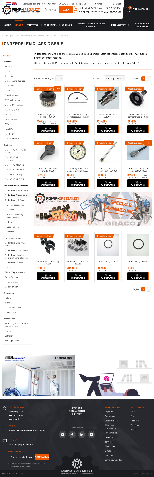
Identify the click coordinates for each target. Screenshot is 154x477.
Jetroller (9, 335)
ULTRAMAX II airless (14, 105)
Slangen (10, 209)
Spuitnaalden (13, 226)
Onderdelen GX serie (14, 262)
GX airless (9, 90)
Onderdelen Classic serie (16, 195)
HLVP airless (11, 85)
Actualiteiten (77, 411)
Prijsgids (109, 411)
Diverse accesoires (15, 205)
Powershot (10, 66)
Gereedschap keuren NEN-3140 (91, 25)
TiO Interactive (146, 474)
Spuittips (8, 145)
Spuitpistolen (11, 312)
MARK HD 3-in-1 (12, 109)
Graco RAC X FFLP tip (15, 179)
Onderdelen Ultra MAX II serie (15, 244)
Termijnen (109, 441)
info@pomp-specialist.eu (88, 11)
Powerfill (9, 114)
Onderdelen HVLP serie (15, 200)
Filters (9, 222)
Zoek (66, 9)
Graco (19, 24)
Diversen (9, 267)
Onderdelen (9, 293)
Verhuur (67, 24)
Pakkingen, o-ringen (14, 238)
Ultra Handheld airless (15, 80)
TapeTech (33, 24)
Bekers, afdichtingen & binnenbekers (17, 215)
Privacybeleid (111, 432)
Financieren (118, 24)
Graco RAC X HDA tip (14, 164)
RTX (7, 124)
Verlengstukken (12, 340)
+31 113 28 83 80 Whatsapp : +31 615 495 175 (97, 7)
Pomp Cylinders (12, 277)
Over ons (99, 3)
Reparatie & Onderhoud (142, 25)
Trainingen (50, 24)
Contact (117, 3)
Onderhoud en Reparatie (16, 185)
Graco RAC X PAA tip (14, 169)
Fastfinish (9, 133)
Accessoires (9, 318)
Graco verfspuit (12, 138)
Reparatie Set (11, 282)
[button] (59, 78)
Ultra (7, 71)
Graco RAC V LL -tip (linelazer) (14, 158)
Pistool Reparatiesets (15, 272)
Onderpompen (11, 286)
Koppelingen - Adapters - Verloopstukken (16, 324)
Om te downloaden (113, 459)
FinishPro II (10, 129)
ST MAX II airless (12, 100)
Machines (8, 61)
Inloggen (112, 12)
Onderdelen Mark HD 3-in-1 (17, 190)
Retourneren (110, 416)
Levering (109, 437)
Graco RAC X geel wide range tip (15, 151)
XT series (9, 76)
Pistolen (10, 231)
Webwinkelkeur (111, 420)
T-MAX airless (11, 119)
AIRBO (7, 24)
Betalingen (110, 450)
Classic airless (11, 95)
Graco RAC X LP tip (14, 174)
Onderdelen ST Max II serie (16, 250)
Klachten (109, 455)
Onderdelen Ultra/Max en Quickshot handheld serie (16, 256)
